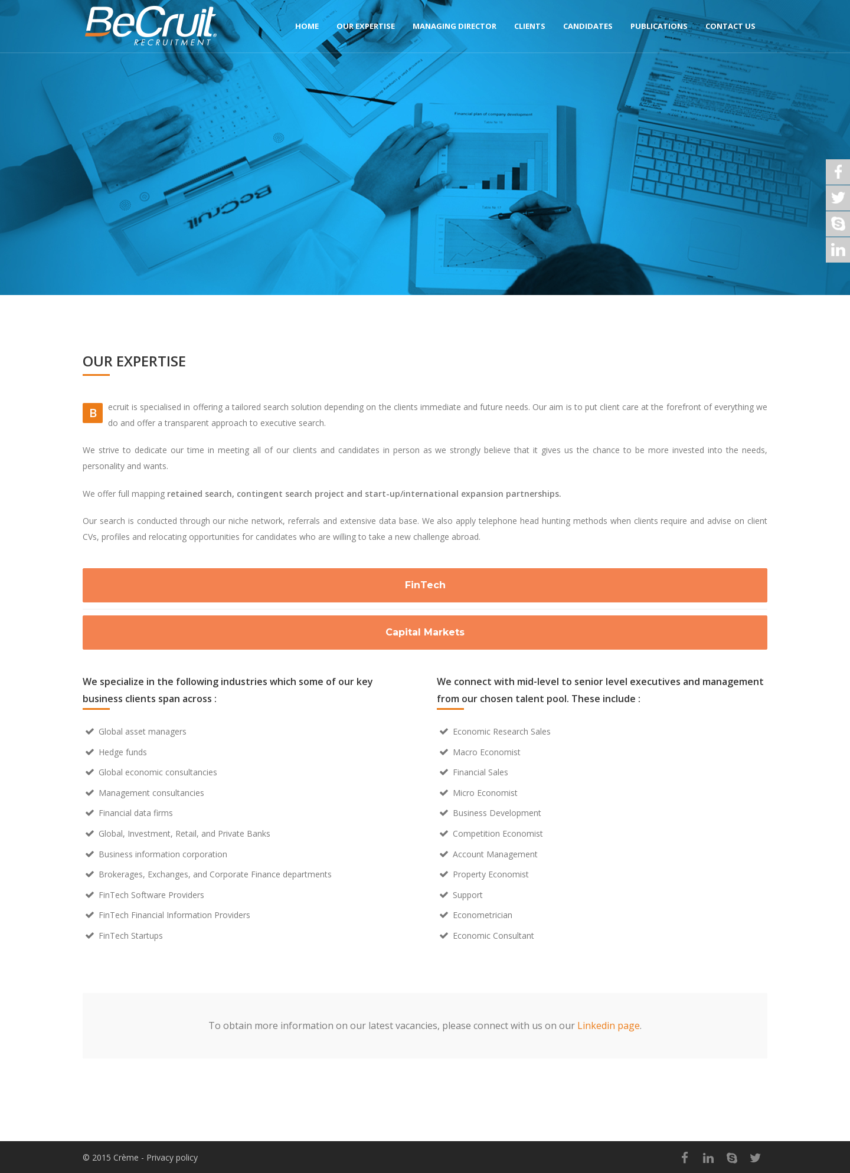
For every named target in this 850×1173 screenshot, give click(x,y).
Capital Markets (425, 632)
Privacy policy (172, 1157)
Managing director (454, 26)
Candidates (588, 26)
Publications (659, 26)
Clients (529, 26)
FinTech (425, 585)
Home (307, 26)
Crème (126, 1157)
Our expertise (365, 26)
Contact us (730, 26)
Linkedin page (608, 1025)
